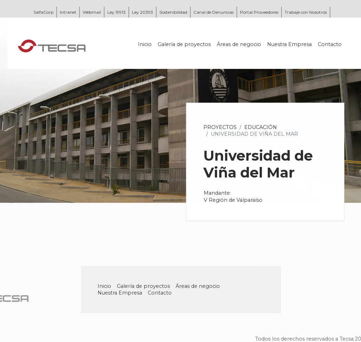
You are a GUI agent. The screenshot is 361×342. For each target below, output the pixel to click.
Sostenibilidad (173, 12)
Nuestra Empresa (289, 44)
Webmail (92, 12)
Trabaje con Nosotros (306, 12)
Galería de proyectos (184, 44)
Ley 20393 (142, 12)
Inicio (145, 44)
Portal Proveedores (259, 12)
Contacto (330, 44)
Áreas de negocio (239, 44)
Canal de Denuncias (214, 12)
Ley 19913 (116, 12)
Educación (261, 127)
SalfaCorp (43, 12)
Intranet (68, 12)
